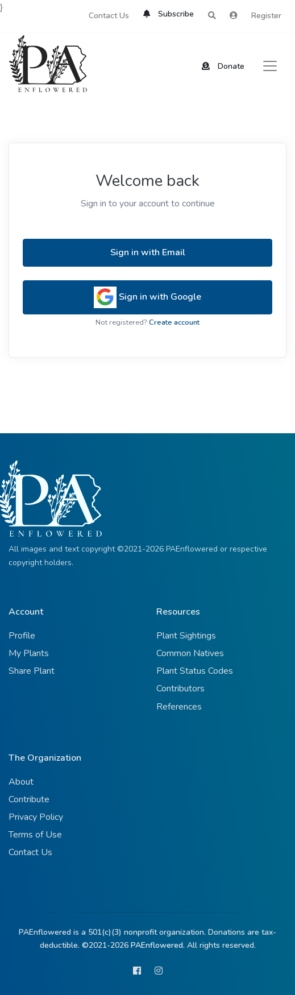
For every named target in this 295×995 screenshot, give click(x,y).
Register (266, 15)
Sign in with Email (147, 252)
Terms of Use (35, 834)
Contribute (29, 799)
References (179, 706)
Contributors (180, 688)
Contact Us (109, 15)
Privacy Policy (36, 817)
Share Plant (32, 671)
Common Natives (190, 653)
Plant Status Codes (194, 671)
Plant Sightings (186, 635)
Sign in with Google (147, 297)
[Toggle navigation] (270, 66)
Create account (174, 322)
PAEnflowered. (158, 945)
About (21, 782)
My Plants (29, 653)
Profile (22, 635)
